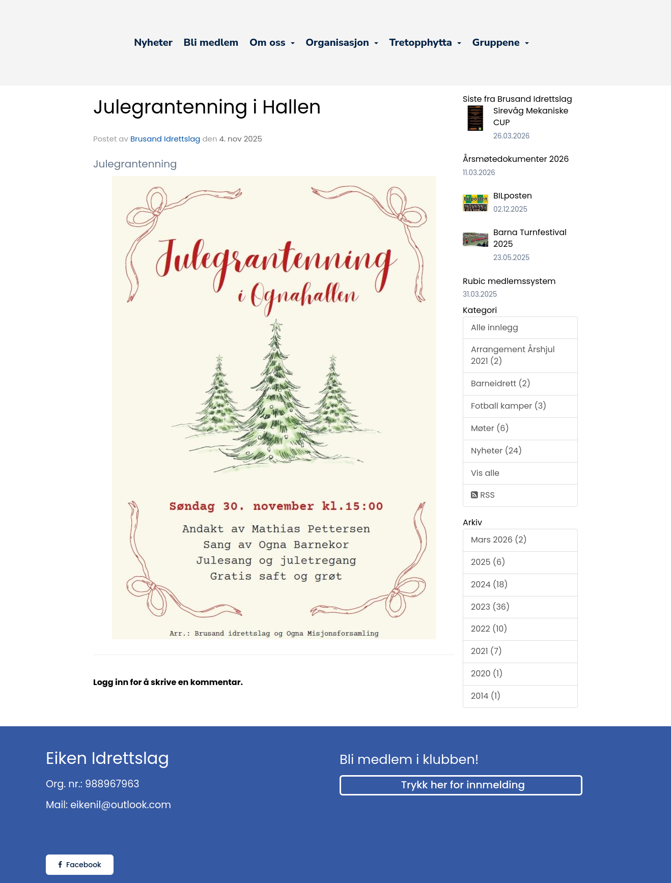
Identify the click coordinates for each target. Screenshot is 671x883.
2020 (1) (486, 673)
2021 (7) (486, 651)
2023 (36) (490, 607)
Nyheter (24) (496, 451)
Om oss (272, 42)
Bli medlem (211, 42)
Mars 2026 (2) (499, 540)
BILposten (512, 196)
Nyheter (153, 42)
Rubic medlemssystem (509, 281)
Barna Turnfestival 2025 (530, 238)
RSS (483, 495)
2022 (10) (489, 629)
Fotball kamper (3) (508, 406)
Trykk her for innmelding (463, 785)
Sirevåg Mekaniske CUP (531, 116)
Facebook (79, 865)
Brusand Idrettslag (165, 138)
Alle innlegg (494, 327)
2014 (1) (485, 696)
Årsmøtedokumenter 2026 (516, 159)
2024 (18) (489, 584)
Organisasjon (341, 42)
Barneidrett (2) (500, 383)
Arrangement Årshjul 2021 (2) (513, 355)
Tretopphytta (425, 42)
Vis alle (485, 473)
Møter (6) (490, 428)
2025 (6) (488, 562)
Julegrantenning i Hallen (207, 107)
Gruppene (500, 42)
